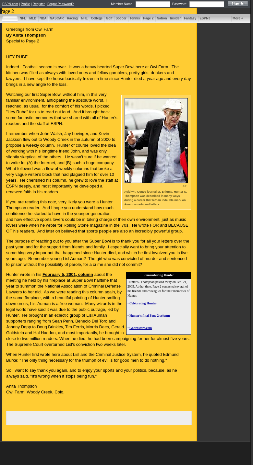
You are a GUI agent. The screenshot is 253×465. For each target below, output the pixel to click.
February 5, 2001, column (67, 274)
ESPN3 (204, 18)
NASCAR (57, 18)
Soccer (120, 18)
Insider (175, 18)
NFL (23, 18)
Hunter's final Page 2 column (149, 315)
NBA (43, 18)
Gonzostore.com (140, 328)
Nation (162, 18)
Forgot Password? (60, 4)
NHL (84, 18)
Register (39, 4)
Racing (72, 18)
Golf (109, 18)
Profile (25, 4)
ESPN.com (10, 4)
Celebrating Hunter (143, 303)
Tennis (135, 18)
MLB (32, 18)
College (96, 18)
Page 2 (148, 18)
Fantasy (190, 18)
